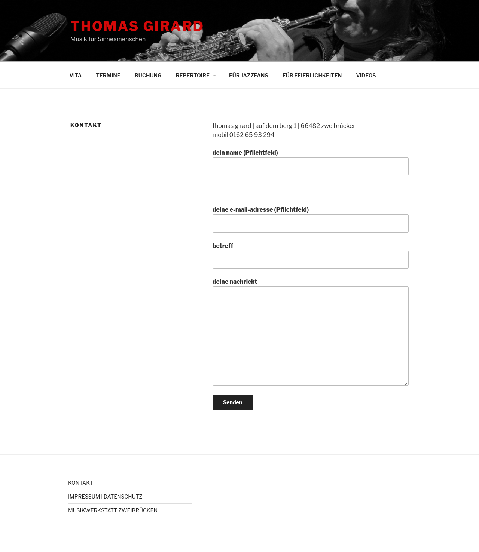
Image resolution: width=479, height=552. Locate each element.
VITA (76, 75)
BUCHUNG (148, 75)
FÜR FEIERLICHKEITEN (312, 75)
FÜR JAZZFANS (248, 75)
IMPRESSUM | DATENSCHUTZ (105, 496)
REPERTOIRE (196, 75)
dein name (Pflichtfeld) (311, 162)
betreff (311, 255)
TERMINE (108, 75)
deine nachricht (311, 331)
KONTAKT (80, 482)
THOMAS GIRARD (137, 26)
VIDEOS (366, 75)
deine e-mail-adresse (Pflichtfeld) (311, 219)
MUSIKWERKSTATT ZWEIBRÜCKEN (113, 510)
